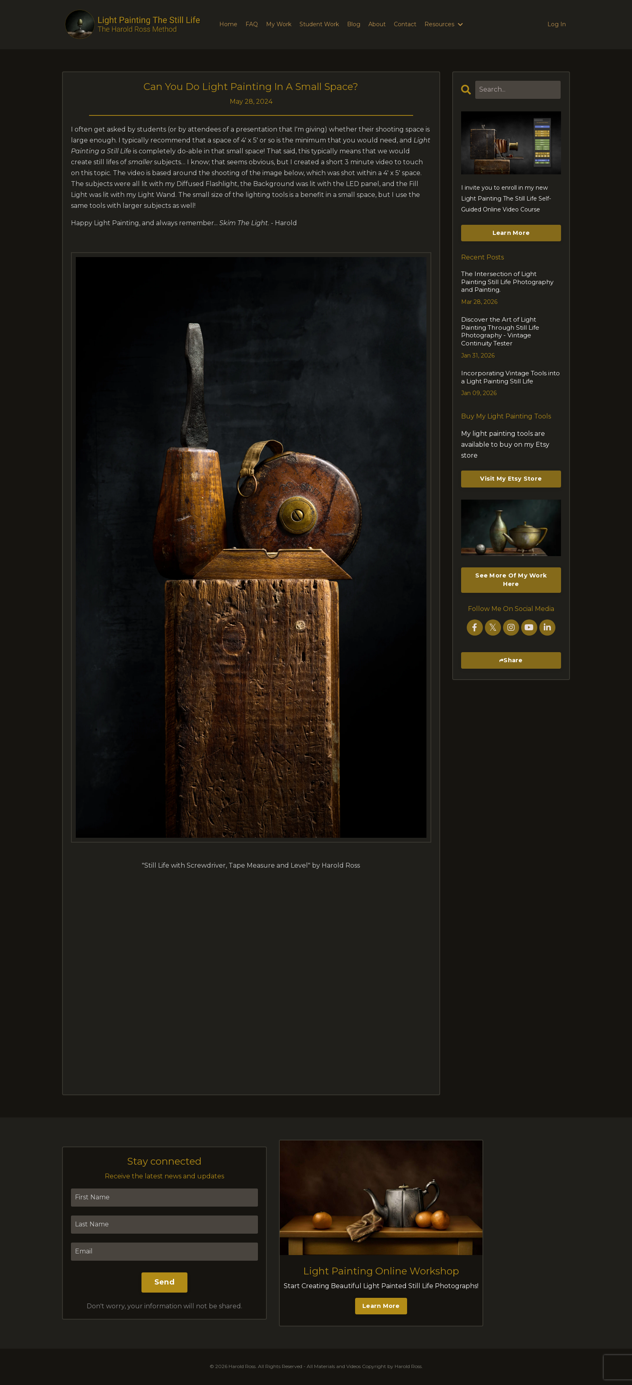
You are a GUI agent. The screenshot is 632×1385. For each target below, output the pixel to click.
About (377, 24)
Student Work (319, 24)
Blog (353, 24)
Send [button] (164, 1282)
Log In (556, 24)
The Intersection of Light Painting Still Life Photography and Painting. (510, 277)
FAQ (251, 24)
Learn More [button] (381, 1306)
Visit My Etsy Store (511, 458)
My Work (278, 24)
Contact (405, 24)
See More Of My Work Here (511, 560)
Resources (443, 24)
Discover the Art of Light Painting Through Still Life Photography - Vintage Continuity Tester (508, 317)
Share (512, 640)
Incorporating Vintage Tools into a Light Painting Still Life (508, 357)
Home (228, 24)
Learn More (511, 232)
